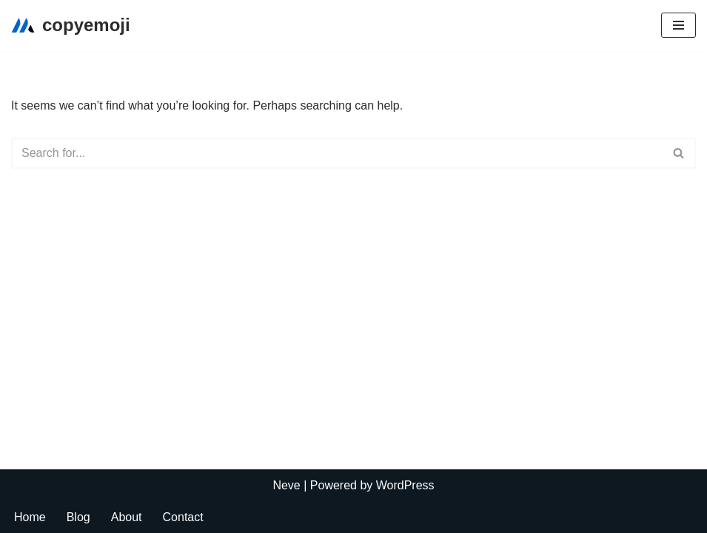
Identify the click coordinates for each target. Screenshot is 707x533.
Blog (78, 517)
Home (30, 517)
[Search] (337, 153)
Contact (183, 517)
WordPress (405, 485)
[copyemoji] (70, 25)
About (126, 517)
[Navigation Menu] (678, 25)
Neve (286, 485)
